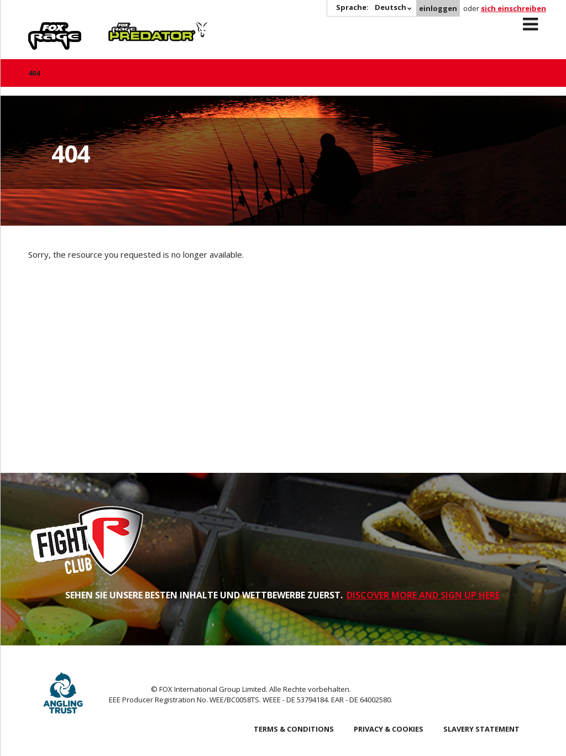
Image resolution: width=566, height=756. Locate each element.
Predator (126, 28)
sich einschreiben (513, 8)
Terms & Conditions (294, 729)
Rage (38, 28)
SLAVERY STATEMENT (481, 729)
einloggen (438, 8)
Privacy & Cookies (388, 729)
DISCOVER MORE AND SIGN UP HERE (423, 595)
